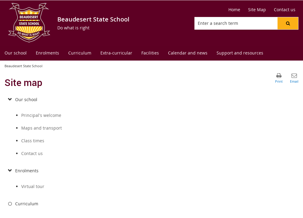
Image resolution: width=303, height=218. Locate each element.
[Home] (234, 10)
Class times (32, 141)
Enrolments (27, 170)
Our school (26, 99)
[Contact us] (284, 10)
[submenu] (10, 99)
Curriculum (26, 203)
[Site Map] (257, 10)
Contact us (32, 153)
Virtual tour (32, 186)
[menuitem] (15, 53)
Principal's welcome (41, 115)
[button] (288, 23)
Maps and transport (41, 128)
